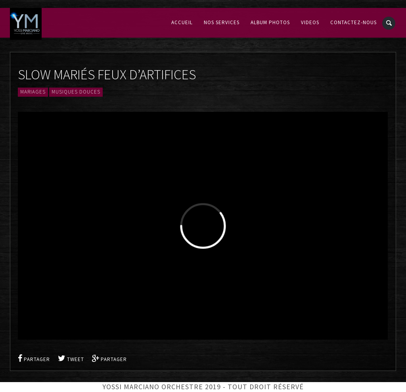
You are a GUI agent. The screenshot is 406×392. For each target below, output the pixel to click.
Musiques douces (76, 92)
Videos (310, 22)
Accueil (182, 22)
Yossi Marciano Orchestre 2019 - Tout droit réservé (203, 387)
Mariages (33, 92)
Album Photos (270, 22)
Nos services (221, 22)
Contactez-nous (353, 22)
